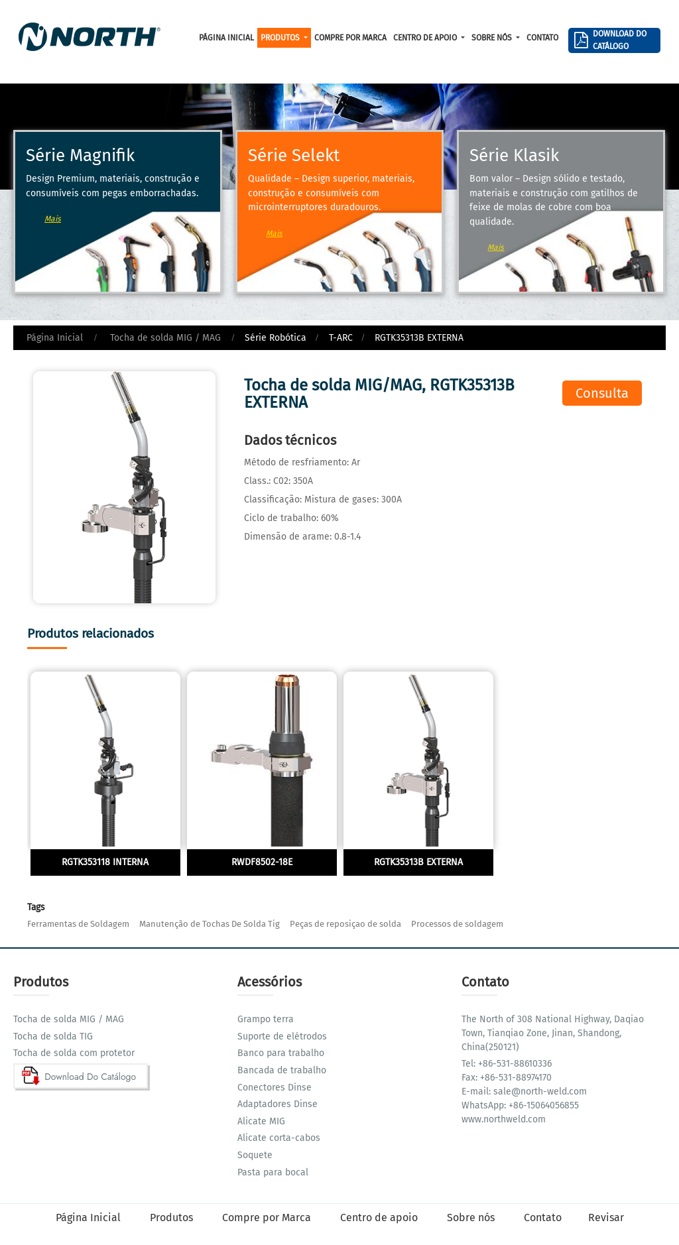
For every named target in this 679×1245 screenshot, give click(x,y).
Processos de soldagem (457, 924)
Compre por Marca (350, 37)
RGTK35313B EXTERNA (418, 862)
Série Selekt (294, 155)
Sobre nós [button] (492, 37)
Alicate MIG (261, 1121)
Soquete (255, 1155)
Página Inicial (226, 37)
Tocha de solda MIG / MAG (164, 337)
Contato (542, 37)
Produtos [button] (281, 37)
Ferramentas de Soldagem (78, 924)
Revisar (606, 1217)
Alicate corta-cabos (278, 1138)
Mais (52, 218)
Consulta (602, 393)
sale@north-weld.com (539, 1091)
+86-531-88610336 (513, 1063)
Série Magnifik (80, 155)
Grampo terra (265, 1019)
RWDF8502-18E (261, 862)
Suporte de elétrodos (282, 1036)
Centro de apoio (380, 1217)
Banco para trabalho (280, 1053)
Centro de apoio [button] (426, 37)
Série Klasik (514, 155)
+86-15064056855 (542, 1105)
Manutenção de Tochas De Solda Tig (209, 924)
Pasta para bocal (272, 1172)
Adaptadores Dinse (277, 1104)
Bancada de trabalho (281, 1070)
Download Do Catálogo (620, 40)
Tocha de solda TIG (53, 1036)
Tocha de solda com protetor (74, 1053)
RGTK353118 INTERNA (105, 862)
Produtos (173, 1217)
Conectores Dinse (274, 1087)
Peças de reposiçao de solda (345, 924)
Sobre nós (472, 1217)
